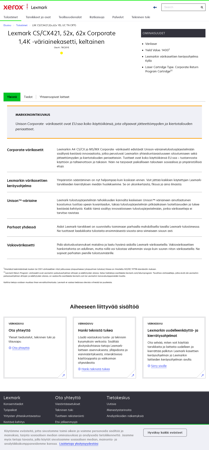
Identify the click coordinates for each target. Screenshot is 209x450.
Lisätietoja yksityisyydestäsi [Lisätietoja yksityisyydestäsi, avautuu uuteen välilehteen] (78, 444)
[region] (104, 437)
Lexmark (12, 397)
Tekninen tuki (141, 17)
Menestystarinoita (119, 410)
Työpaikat (10, 410)
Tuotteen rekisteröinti (69, 416)
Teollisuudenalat (70, 17)
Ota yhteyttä (68, 397)
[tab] (12, 97)
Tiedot (28, 97)
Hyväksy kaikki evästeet (165, 432)
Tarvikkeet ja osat (38, 17)
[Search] (201, 7)
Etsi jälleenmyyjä (66, 422)
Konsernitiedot (13, 404)
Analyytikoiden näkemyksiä (125, 416)
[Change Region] (155, 7)
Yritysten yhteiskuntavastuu (22, 416)
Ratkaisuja (97, 17)
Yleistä (12, 97)
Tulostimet (11, 17)
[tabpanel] (104, 182)
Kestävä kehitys (14, 422)
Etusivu (25, 7)
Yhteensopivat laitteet (54, 97)
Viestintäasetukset (67, 404)
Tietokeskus (118, 397)
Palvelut (118, 17)
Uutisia (111, 404)
